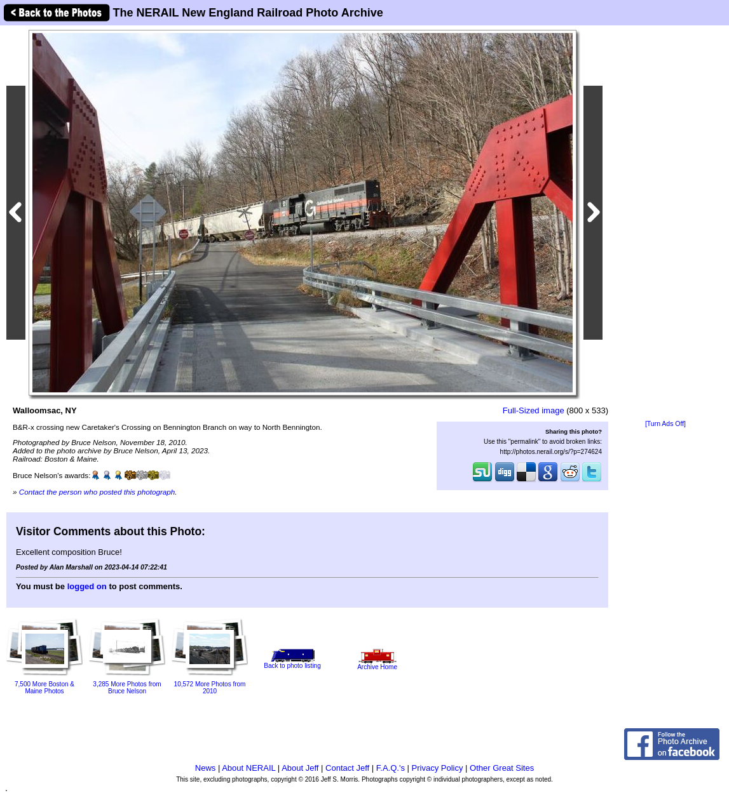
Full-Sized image (533, 410)
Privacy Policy (437, 768)
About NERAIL (248, 768)
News (205, 768)
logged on (87, 586)
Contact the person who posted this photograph (97, 492)
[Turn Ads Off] (665, 423)
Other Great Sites (502, 768)
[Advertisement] (665, 223)
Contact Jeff (347, 768)
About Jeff (300, 768)
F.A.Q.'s (390, 768)
